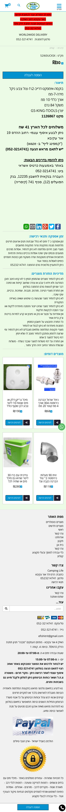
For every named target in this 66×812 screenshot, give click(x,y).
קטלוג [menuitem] (60, 556)
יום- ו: (33, 671)
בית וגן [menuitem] (60, 545)
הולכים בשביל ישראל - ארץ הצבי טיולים (33, 741)
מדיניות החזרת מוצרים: (47, 273)
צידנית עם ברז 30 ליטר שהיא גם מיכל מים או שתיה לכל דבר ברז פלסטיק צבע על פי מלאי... (17, 481)
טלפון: (60, 578)
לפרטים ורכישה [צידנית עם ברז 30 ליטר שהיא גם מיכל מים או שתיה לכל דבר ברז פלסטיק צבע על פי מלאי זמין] (14, 497)
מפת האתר (55, 517)
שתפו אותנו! (56, 596)
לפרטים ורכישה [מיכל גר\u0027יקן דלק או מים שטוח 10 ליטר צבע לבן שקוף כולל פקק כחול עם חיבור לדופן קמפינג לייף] (14, 422)
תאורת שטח (56, 787)
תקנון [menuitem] (60, 541)
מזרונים (28, 787)
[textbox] (33, 668)
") (61, 144)
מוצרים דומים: (53, 354)
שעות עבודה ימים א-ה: (40, 653)
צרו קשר (57, 565)
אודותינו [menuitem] (59, 537)
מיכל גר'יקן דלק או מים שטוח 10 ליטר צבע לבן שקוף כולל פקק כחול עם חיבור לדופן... (17, 406)
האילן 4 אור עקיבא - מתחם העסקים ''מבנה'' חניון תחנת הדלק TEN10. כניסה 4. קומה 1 (34, 644)
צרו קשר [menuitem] (59, 533)
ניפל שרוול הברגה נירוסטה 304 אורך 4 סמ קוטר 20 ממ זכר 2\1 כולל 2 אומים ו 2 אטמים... (48, 406)
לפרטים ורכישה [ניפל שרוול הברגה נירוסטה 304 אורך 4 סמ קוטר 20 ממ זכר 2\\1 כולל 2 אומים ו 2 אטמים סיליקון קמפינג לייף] (45, 422)
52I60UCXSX (47, 55)
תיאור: (58, 83)
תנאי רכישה (57, 582)
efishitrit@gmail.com (50, 636)
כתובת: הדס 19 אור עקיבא (49, 574)
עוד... (59, 602)
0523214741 (48, 578)
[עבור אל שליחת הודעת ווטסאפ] (61, 426)
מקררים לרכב (41, 787)
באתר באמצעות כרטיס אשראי (40, 165)
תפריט (59, 9)
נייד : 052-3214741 (52, 629)
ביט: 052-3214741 (49, 171)
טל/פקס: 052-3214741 (50, 623)
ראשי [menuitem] (60, 529)
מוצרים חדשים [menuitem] (56, 526)
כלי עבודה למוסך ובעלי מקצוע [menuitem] (47, 552)
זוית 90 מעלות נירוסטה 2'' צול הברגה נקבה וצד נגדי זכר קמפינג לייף (48, 481)
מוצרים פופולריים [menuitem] (54, 522)
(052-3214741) (17, 149)
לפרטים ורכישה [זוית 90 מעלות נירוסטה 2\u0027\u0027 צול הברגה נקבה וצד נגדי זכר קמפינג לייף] (45, 497)
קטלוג (51, 47)
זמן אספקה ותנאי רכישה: (46, 236)
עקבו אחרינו (54, 587)
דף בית (60, 47)
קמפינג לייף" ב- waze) (43, 144)
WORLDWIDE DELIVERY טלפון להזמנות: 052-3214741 (33, 37)
